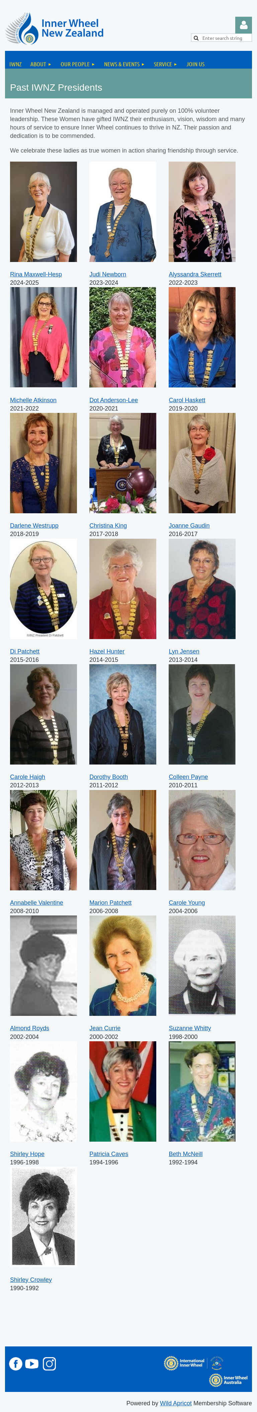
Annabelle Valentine (36, 902)
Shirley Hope (27, 1154)
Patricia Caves (108, 1154)
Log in (243, 25)
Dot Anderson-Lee (113, 400)
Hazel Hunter (106, 651)
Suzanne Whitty (190, 1028)
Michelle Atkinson (33, 400)
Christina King (108, 525)
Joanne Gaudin (189, 525)
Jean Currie (104, 1028)
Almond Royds (29, 1028)
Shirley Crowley (31, 1279)
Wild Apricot (176, 1403)
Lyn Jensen (184, 651)
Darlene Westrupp (34, 525)
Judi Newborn (107, 274)
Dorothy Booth (108, 777)
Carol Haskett (187, 400)
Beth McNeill (185, 1154)
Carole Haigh (27, 777)
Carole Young (187, 902)
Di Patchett (24, 651)
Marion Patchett (110, 902)
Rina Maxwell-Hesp (36, 274)
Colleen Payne (188, 777)
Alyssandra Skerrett (195, 274)
